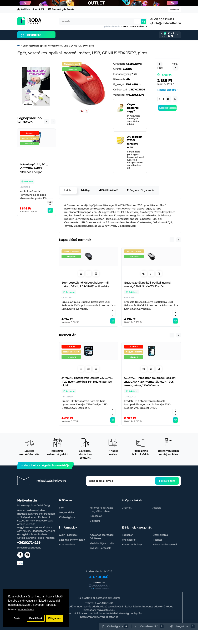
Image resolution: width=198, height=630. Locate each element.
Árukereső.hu (99, 582)
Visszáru (95, 520)
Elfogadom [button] (54, 618)
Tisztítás (157, 539)
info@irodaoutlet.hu (165, 23)
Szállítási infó (108, 190)
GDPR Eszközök (68, 534)
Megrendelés (66, 512)
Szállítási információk (30, 9)
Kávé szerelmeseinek (165, 544)
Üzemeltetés (160, 534)
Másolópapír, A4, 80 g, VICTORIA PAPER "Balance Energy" (34, 168)
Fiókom (174, 9)
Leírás (67, 190)
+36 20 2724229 (162, 19)
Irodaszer (127, 534)
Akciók (157, 507)
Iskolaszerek (129, 539)
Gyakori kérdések (100, 548)
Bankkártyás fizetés (61, 9)
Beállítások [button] (35, 618)
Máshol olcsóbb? (167, 89)
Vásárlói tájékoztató (102, 543)
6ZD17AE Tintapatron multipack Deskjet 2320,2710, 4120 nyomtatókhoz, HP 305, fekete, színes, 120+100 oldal (149, 381)
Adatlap (84, 190)
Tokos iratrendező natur (134, 26)
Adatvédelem (67, 544)
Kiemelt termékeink (74, 34)
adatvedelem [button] (26, 609)
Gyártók (126, 507)
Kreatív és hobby (132, 544)
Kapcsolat (96, 516)
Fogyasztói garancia (140, 190)
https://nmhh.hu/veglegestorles (99, 616)
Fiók (61, 507)
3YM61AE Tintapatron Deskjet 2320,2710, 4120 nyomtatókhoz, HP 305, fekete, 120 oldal (87, 381)
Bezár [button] (17, 618)
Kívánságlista (67, 517)
